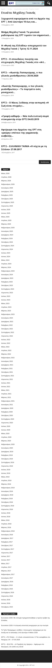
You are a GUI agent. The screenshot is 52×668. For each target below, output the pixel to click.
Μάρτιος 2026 (6, 181)
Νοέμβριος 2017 (7, 542)
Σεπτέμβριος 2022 (7, 332)
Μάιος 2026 (5, 173)
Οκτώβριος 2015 (7, 607)
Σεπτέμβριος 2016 (7, 592)
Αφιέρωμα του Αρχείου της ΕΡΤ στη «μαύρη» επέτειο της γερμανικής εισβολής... (21, 132)
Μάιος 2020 (5, 433)
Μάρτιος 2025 (6, 224)
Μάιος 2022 (5, 347)
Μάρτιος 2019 (6, 484)
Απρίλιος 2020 (6, 437)
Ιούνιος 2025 (5, 213)
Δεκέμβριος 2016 (7, 582)
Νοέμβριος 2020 (7, 412)
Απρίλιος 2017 (6, 567)
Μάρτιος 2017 (6, 571)
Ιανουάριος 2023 (7, 318)
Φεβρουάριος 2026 (7, 184)
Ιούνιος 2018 (5, 516)
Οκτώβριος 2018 (7, 502)
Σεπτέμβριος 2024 (7, 246)
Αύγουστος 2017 (7, 553)
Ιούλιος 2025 (5, 209)
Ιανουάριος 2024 (7, 274)
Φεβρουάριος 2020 (7, 444)
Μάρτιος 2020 (6, 441)
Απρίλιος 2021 (6, 394)
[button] (48, 3)
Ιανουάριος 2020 (7, 448)
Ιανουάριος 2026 (7, 188)
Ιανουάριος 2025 (7, 231)
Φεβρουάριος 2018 (7, 531)
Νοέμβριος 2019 (7, 455)
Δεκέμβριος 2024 (7, 235)
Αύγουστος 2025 (7, 206)
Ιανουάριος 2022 (7, 361)
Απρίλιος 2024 (6, 264)
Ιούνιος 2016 (5, 603)
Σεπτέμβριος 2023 (7, 289)
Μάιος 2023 (5, 303)
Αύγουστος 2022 (7, 336)
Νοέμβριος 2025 (7, 195)
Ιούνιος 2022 (5, 343)
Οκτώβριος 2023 (7, 285)
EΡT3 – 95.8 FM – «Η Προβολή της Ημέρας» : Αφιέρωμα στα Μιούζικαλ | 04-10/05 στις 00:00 (22, 645)
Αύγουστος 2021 (7, 379)
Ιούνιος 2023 (5, 300)
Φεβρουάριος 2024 (7, 271)
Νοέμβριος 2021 (7, 368)
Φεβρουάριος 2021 (7, 401)
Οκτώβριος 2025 (7, 199)
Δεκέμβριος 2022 (7, 321)
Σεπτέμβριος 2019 (7, 462)
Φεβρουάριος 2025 (7, 228)
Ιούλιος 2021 (5, 383)
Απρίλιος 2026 (6, 177)
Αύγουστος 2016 (7, 596)
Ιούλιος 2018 (5, 513)
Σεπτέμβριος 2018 (7, 506)
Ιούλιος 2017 (5, 556)
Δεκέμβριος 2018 (7, 495)
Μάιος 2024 (5, 260)
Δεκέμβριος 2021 (7, 365)
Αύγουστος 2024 (7, 249)
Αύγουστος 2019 (7, 466)
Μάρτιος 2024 (6, 267)
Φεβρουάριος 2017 (7, 574)
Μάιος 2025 (5, 217)
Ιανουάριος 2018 (7, 535)
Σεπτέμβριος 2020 (7, 419)
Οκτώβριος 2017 (7, 545)
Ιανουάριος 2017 (7, 578)
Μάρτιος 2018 (6, 527)
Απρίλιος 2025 (6, 220)
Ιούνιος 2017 (5, 560)
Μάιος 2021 (5, 390)
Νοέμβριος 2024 (7, 238)
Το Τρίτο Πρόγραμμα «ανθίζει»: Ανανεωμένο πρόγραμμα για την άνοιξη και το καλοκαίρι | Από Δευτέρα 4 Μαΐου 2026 (23, 631)
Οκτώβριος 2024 (7, 242)
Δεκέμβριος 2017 (7, 538)
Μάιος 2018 (5, 520)
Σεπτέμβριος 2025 (7, 202)
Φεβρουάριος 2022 (7, 358)
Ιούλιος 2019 (5, 470)
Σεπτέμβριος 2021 (7, 376)
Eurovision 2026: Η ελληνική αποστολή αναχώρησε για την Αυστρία (24, 625)
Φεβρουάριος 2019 (7, 488)
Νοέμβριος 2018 (7, 498)
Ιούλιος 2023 (5, 296)
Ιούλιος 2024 (5, 253)
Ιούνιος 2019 (5, 473)
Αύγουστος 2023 (7, 293)
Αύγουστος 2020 (7, 423)
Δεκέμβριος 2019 (7, 451)
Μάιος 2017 (5, 563)
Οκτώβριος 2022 (7, 329)
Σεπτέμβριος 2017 (7, 549)
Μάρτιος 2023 (6, 311)
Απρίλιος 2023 (6, 307)
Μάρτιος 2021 (6, 397)
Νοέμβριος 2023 (7, 282)
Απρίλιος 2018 (6, 524)
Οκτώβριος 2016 (7, 589)
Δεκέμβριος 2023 (7, 278)
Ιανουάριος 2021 (7, 405)
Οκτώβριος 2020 (7, 415)
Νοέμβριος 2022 (7, 325)
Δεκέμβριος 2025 (7, 191)
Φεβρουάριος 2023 (7, 314)
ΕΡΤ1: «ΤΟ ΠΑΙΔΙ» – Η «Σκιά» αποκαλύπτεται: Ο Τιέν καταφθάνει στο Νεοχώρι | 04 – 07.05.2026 (25, 638)
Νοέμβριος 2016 (7, 585)
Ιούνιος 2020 (5, 430)
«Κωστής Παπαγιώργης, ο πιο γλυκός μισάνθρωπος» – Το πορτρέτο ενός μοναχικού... (22, 89)
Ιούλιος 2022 (5, 340)
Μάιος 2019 (5, 477)
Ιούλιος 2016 (5, 600)
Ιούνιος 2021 (5, 386)
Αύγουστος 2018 (7, 509)
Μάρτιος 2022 (6, 354)
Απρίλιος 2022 (6, 350)
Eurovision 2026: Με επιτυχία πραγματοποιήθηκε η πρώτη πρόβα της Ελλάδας (25, 619)
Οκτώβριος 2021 (7, 372)
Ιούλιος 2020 (5, 426)
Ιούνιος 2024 (5, 256)
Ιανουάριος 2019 (7, 491)
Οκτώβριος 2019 (7, 459)
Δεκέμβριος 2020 (7, 408)
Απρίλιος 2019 (6, 480)
